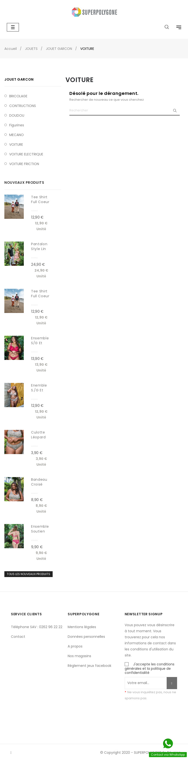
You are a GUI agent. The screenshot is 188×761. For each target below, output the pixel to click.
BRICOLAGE (18, 96)
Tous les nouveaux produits (28, 574)
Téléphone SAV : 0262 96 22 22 (36, 626)
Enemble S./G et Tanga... (39, 390)
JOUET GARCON (19, 79)
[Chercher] (124, 110)
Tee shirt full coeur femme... (40, 202)
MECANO (16, 134)
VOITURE (16, 144)
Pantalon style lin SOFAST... (39, 249)
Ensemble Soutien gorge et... (40, 531)
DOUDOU (16, 115)
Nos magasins (79, 656)
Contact (18, 636)
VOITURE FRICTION (24, 163)
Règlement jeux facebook (89, 665)
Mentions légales (82, 626)
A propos (75, 646)
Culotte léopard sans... (38, 437)
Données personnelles (86, 636)
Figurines (16, 125)
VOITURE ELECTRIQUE (26, 154)
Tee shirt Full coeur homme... (40, 296)
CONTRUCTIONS (22, 105)
